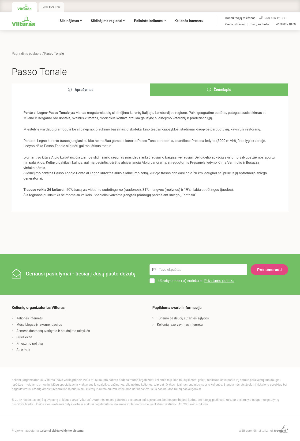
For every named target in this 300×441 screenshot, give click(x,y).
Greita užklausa (234, 24)
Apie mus (23, 350)
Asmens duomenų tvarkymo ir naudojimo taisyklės (53, 331)
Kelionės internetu (189, 21)
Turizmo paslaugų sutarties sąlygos (183, 318)
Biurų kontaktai (260, 24)
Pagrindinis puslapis (26, 53)
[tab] (81, 89)
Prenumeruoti (269, 269)
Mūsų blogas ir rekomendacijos (39, 324)
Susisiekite (24, 337)
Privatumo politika (219, 280)
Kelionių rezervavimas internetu (180, 324)
